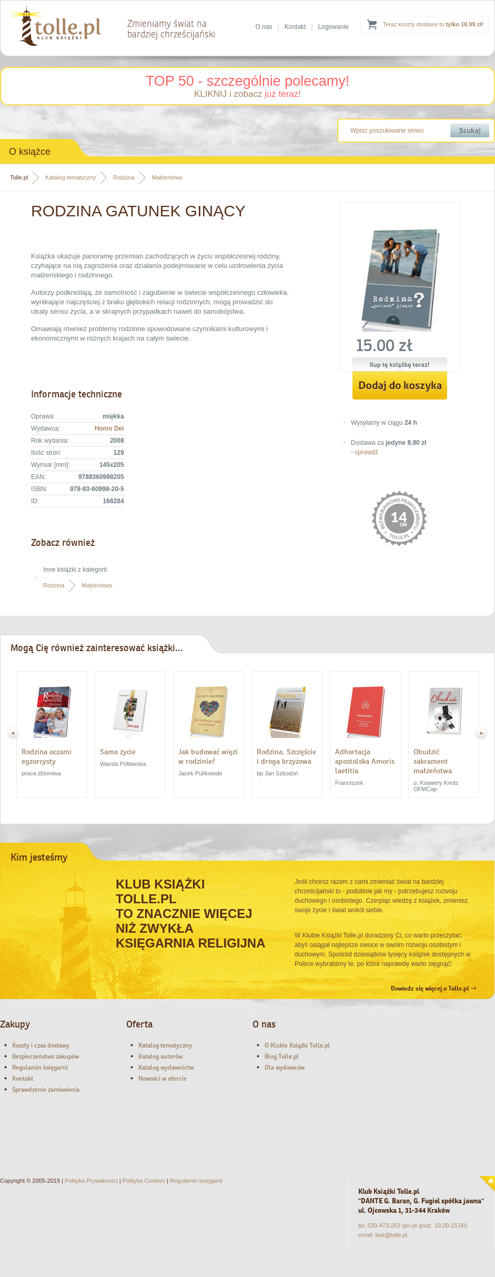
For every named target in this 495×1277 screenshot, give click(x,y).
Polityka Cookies (144, 1181)
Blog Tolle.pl (282, 1056)
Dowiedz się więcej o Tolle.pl (433, 988)
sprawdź (366, 452)
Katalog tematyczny (70, 177)
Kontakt (295, 27)
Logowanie (333, 27)
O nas (264, 27)
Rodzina (123, 177)
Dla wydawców (285, 1067)
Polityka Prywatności (91, 1181)
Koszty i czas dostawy (40, 1045)
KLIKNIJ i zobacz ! (247, 94)
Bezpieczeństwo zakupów (45, 1056)
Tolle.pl (19, 177)
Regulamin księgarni (40, 1067)
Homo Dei (109, 428)
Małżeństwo (167, 177)
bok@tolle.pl (391, 1235)
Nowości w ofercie (162, 1078)
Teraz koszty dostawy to (433, 24)
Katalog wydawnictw (166, 1067)
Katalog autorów (160, 1056)
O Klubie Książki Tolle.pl (297, 1045)
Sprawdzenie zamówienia (45, 1089)
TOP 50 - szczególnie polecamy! (248, 81)
